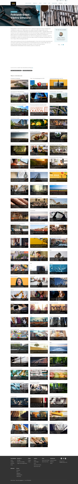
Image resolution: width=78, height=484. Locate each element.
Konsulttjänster (13, 458)
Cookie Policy (19, 476)
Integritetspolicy (19, 474)
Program (29, 460)
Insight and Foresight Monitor (22, 463)
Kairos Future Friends (37, 464)
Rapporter (52, 461)
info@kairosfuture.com (63, 462)
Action (12, 464)
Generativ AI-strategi (20, 461)
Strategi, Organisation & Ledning (16, 70)
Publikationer (52, 458)
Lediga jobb (18, 473)
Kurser (35, 460)
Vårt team (18, 470)
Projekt (29, 458)
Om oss (18, 468)
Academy (35, 458)
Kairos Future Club (37, 466)
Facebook (61, 44)
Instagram (65, 458)
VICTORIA (18, 460)
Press (17, 471)
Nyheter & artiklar (53, 460)
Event (35, 463)
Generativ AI (19, 458)
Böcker (51, 463)
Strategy (12, 461)
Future (12, 460)
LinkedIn (63, 44)
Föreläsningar (36, 461)
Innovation (12, 463)
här (32, 67)
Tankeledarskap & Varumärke (27, 70)
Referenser (12, 468)
